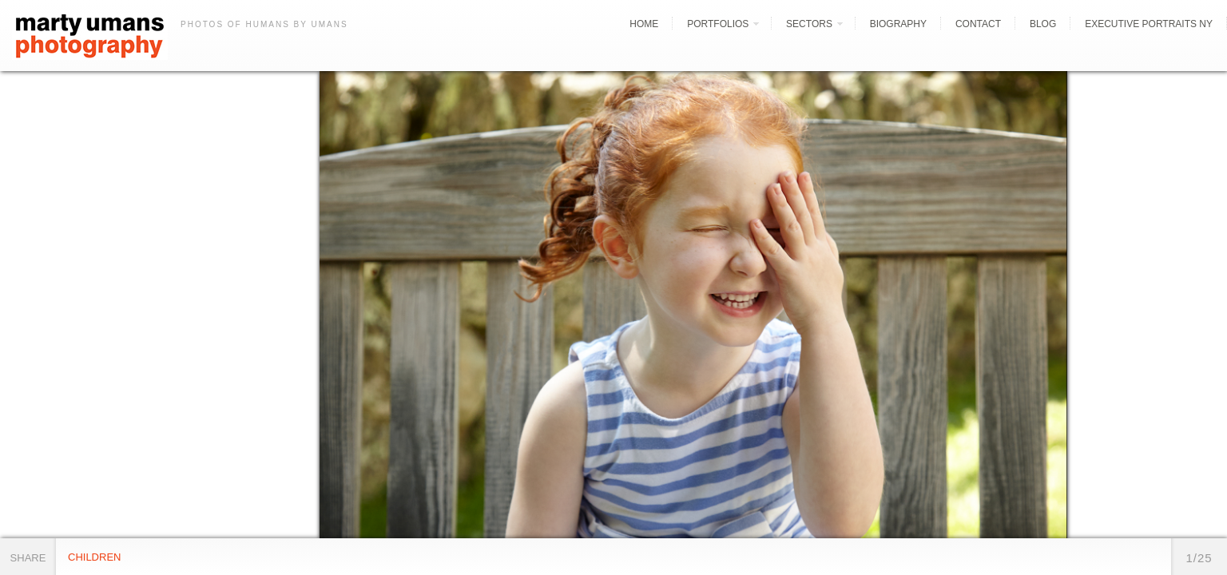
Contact (978, 24)
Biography (898, 24)
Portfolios (718, 24)
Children (94, 557)
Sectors (809, 24)
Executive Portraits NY (1149, 24)
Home (643, 24)
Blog (1043, 24)
